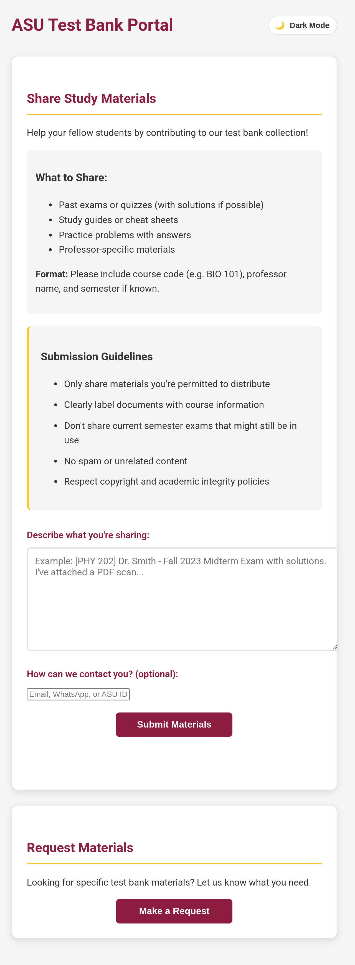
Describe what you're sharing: (88, 534)
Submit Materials (174, 724)
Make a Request (174, 911)
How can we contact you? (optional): (102, 673)
